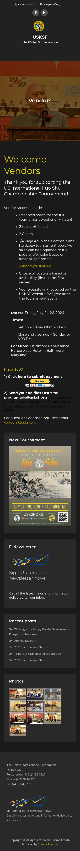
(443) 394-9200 (25, 4)
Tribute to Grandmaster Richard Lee (37, 654)
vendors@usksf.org (35, 266)
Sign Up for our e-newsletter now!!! (29, 575)
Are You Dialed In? (26, 641)
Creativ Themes (48, 844)
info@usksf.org (50, 4)
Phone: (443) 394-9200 (21, 779)
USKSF (40, 37)
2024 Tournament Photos (31, 660)
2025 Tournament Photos (31, 647)
